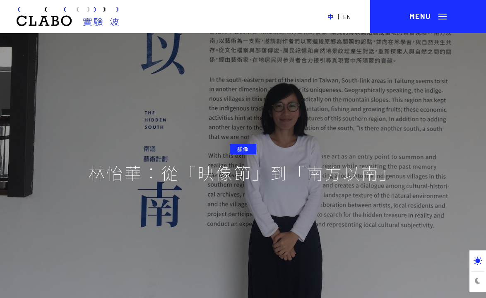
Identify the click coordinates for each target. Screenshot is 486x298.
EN (347, 16)
